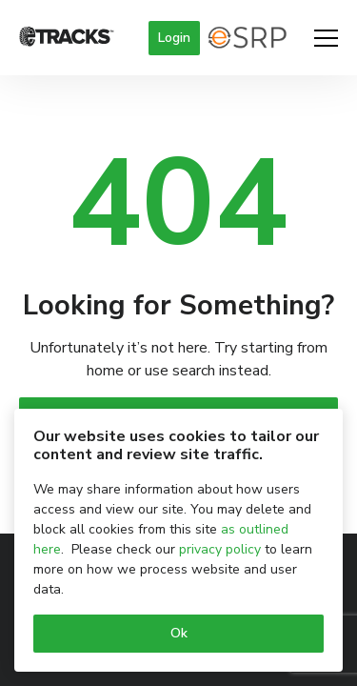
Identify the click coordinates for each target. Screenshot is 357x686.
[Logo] (66, 38)
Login (174, 38)
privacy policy (220, 549)
